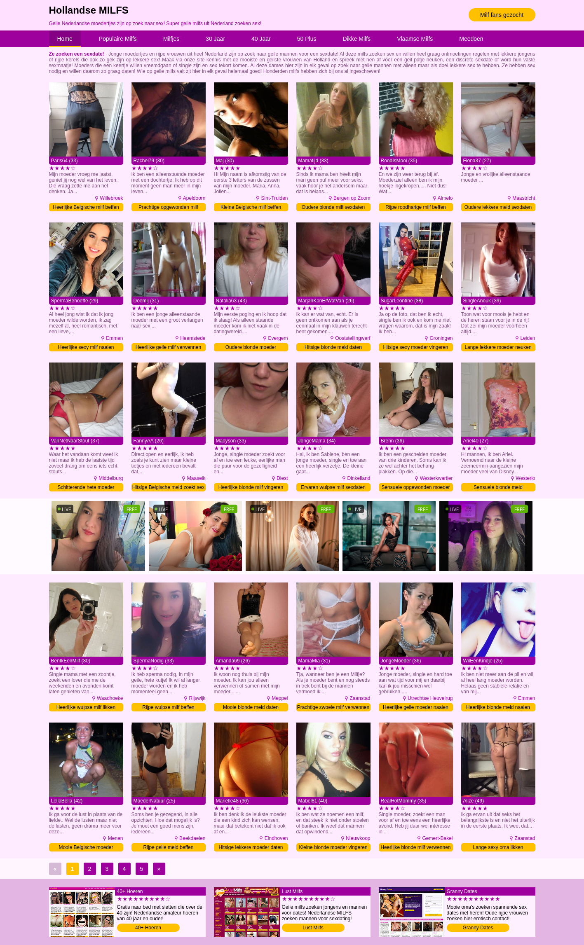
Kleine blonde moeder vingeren (333, 847)
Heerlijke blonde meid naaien (498, 707)
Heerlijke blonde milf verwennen (415, 847)
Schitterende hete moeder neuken (85, 487)
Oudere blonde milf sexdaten (333, 207)
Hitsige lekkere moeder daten (250, 847)
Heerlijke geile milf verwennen (168, 347)
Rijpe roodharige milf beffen (415, 207)
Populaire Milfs (118, 38)
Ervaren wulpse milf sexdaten (333, 487)
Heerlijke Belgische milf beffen (86, 207)
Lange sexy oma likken (498, 847)
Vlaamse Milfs (415, 38)
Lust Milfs (313, 928)
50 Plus (307, 38)
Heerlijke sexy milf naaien (86, 347)
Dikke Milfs (356, 38)
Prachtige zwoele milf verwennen (333, 707)
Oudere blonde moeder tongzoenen (250, 347)
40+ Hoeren (148, 928)
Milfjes (171, 38)
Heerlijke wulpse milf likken (85, 707)
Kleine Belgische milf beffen (250, 207)
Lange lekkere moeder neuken (497, 347)
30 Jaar (215, 38)
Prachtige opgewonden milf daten (168, 207)
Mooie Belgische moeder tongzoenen (86, 847)
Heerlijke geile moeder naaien (415, 707)
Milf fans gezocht (501, 15)
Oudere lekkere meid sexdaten (498, 207)
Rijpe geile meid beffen (168, 847)
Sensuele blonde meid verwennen (498, 487)
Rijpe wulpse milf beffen (168, 707)
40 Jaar (261, 38)
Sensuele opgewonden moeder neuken (415, 487)
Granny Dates (477, 928)
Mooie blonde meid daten (251, 707)
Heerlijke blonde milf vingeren (250, 487)
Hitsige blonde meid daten (333, 347)
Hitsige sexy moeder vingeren (415, 347)
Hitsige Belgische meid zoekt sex (168, 487)
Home (65, 38)
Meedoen (471, 38)
